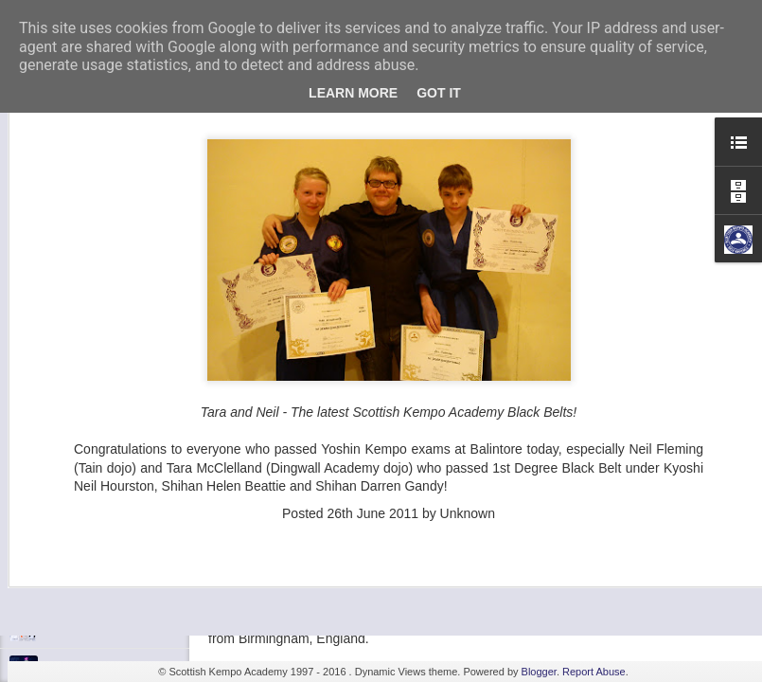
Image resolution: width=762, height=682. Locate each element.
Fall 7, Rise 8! (80, 541)
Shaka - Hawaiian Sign (103, 499)
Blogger (539, 671)
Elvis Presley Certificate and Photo (133, 584)
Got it (438, 92)
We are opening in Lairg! (108, 627)
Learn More (353, 92)
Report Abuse (594, 671)
